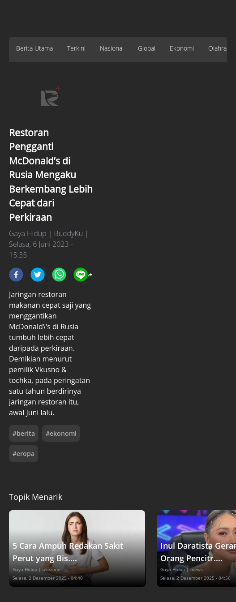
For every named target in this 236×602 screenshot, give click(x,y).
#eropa (23, 453)
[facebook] (16, 274)
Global (146, 48)
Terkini (76, 48)
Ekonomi (182, 48)
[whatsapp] (59, 274)
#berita (24, 433)
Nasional (112, 48)
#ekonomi (61, 433)
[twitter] (37, 274)
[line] (80, 274)
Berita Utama (34, 48)
